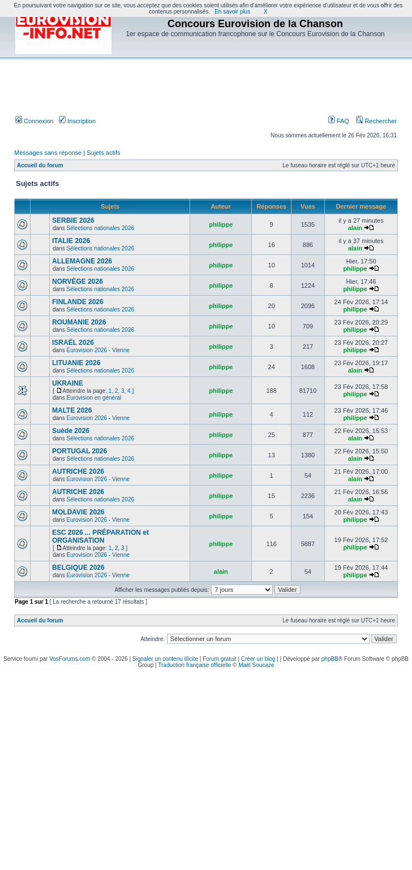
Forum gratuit (219, 659)
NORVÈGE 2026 (77, 281)
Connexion (34, 121)
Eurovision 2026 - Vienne (98, 350)
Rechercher (376, 121)
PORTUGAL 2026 (79, 451)
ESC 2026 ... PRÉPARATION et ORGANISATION (100, 536)
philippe (221, 224)
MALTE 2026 (72, 410)
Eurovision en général (93, 398)
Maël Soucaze (256, 665)
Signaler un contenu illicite (165, 659)
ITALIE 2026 (71, 241)
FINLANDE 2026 (78, 302)
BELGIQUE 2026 (78, 568)
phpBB (329, 659)
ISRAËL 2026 (73, 343)
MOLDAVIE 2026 (78, 512)
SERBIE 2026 (73, 220)
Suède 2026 (70, 431)
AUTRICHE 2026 (78, 471)
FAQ (338, 121)
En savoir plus (232, 11)
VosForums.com (69, 659)
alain (355, 227)
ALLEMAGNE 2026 (82, 261)
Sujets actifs (103, 152)
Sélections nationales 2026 (100, 228)
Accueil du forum (40, 165)
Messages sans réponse (47, 152)
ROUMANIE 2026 (79, 322)
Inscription (77, 121)
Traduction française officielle (194, 665)
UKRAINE (67, 383)
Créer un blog (258, 659)
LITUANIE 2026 (76, 363)
